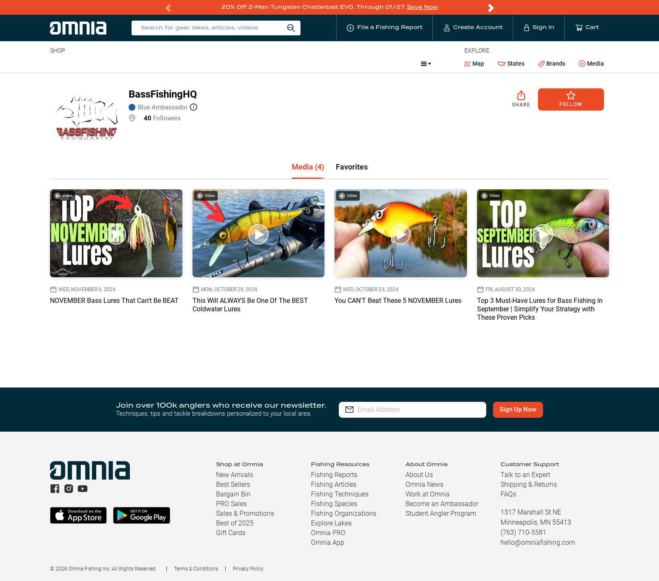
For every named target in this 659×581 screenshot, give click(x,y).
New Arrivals (234, 474)
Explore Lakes (331, 523)
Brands (551, 63)
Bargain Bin (233, 494)
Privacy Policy (248, 568)
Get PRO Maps (293, 63)
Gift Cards (230, 532)
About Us (419, 474)
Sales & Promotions (245, 513)
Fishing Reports (334, 474)
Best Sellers (233, 484)
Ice (330, 63)
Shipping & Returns (529, 484)
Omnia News (424, 484)
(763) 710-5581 (523, 532)
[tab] (308, 167)
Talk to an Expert (525, 474)
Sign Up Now (518, 409)
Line (83, 63)
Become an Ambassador (442, 503)
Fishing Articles (333, 484)
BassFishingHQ (163, 94)
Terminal (170, 63)
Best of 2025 (234, 523)
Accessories (211, 63)
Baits (57, 63)
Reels (137, 63)
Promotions (392, 64)
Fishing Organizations (343, 513)
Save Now (422, 7)
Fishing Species (334, 503)
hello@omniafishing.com (538, 542)
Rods (109, 63)
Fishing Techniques (340, 494)
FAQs (508, 494)
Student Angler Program (441, 513)
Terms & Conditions (196, 568)
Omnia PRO (328, 532)
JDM (353, 63)
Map (474, 63)
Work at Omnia (428, 494)
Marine (250, 63)
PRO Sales (231, 503)
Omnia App (327, 542)
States (511, 63)
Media (591, 63)
